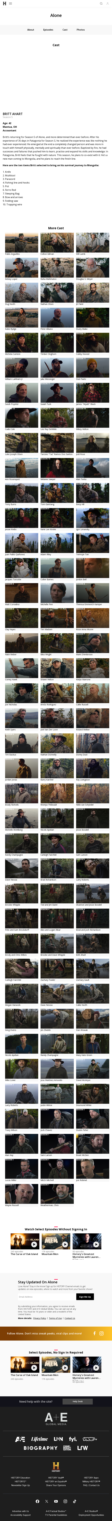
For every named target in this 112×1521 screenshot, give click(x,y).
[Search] (101, 3)
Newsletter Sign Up (20, 1485)
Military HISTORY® (91, 1481)
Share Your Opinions (56, 1485)
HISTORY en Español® (56, 1481)
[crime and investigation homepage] (67, 1448)
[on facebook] (37, 1501)
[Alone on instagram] (101, 1333)
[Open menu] (10, 3)
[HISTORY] (4, 3)
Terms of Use (55, 1318)
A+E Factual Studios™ (56, 1511)
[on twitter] (46, 1501)
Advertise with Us (20, 1511)
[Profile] (107, 3)
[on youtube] (56, 1501)
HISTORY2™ (20, 1481)
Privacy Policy (39, 1318)
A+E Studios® (91, 1511)
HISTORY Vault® (56, 1477)
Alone (56, 15)
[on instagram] (65, 1501)
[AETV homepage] (20, 1439)
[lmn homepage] (58, 1439)
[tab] (30, 30)
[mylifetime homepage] (39, 1439)
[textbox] (46, 1296)
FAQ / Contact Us (91, 1485)
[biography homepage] (40, 1448)
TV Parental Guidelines (56, 1515)
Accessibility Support (20, 1515)
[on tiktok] (74, 1501)
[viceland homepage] (90, 1439)
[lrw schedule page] (82, 1448)
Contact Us (70, 1318)
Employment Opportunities (91, 1515)
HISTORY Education (20, 1477)
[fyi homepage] (73, 1439)
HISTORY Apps (91, 1477)
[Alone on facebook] (94, 1333)
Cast (56, 45)
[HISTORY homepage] (56, 1467)
